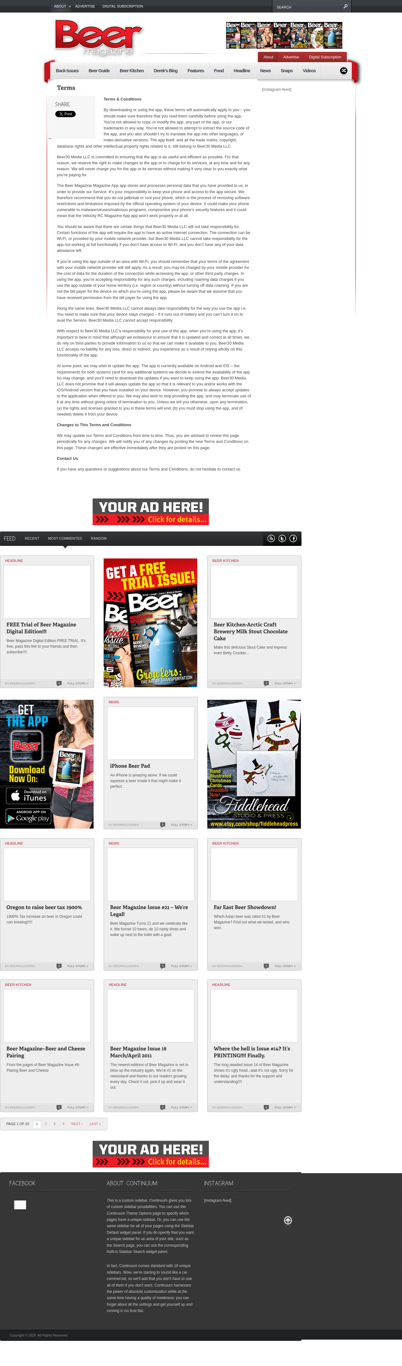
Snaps (287, 70)
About (60, 6)
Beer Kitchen (132, 70)
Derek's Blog (165, 70)
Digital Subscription (123, 6)
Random (99, 538)
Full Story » (78, 683)
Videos (309, 70)
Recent (32, 538)
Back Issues (67, 70)
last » (95, 1124)
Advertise (85, 6)
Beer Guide (99, 70)
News (265, 70)
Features (195, 70)
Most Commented (65, 538)
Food (219, 70)
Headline (242, 70)
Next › (77, 1124)
